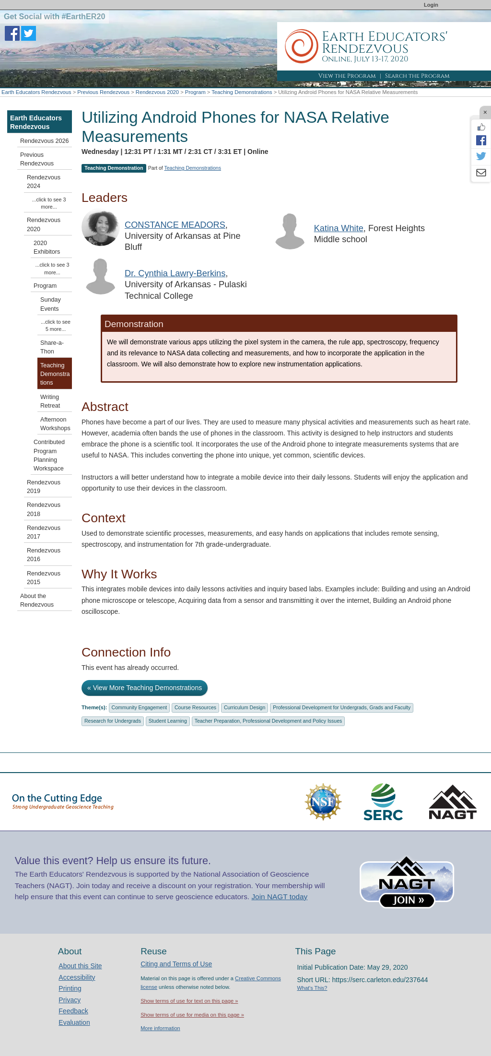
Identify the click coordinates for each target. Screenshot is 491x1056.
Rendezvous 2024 (43, 181)
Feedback (73, 1011)
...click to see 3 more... (49, 203)
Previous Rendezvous (103, 92)
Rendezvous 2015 (43, 578)
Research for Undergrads (112, 721)
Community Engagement (139, 707)
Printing (69, 988)
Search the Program (417, 76)
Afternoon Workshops (55, 424)
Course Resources (195, 707)
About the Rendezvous (37, 600)
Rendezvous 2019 (43, 486)
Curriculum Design (244, 707)
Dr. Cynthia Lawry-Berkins (175, 273)
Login (431, 5)
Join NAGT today (279, 896)
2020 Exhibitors (47, 247)
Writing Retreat (50, 401)
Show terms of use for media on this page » (192, 1015)
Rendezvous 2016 (43, 555)
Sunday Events (50, 304)
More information (160, 1028)
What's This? (312, 988)
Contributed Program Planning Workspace (49, 455)
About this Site (80, 966)
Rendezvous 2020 (157, 92)
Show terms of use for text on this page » (189, 1001)
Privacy (69, 1000)
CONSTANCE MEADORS (175, 225)
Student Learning (168, 721)
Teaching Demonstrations (241, 92)
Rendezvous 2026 (44, 141)
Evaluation (74, 1022)
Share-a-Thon (52, 347)
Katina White (338, 228)
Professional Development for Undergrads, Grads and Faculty (341, 707)
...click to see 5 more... (55, 325)
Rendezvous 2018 (43, 509)
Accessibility (76, 977)
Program (195, 92)
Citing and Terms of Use (176, 964)
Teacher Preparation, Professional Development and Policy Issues (268, 721)
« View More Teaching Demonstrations (144, 688)
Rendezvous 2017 (43, 532)
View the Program (347, 76)
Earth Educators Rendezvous (36, 92)
